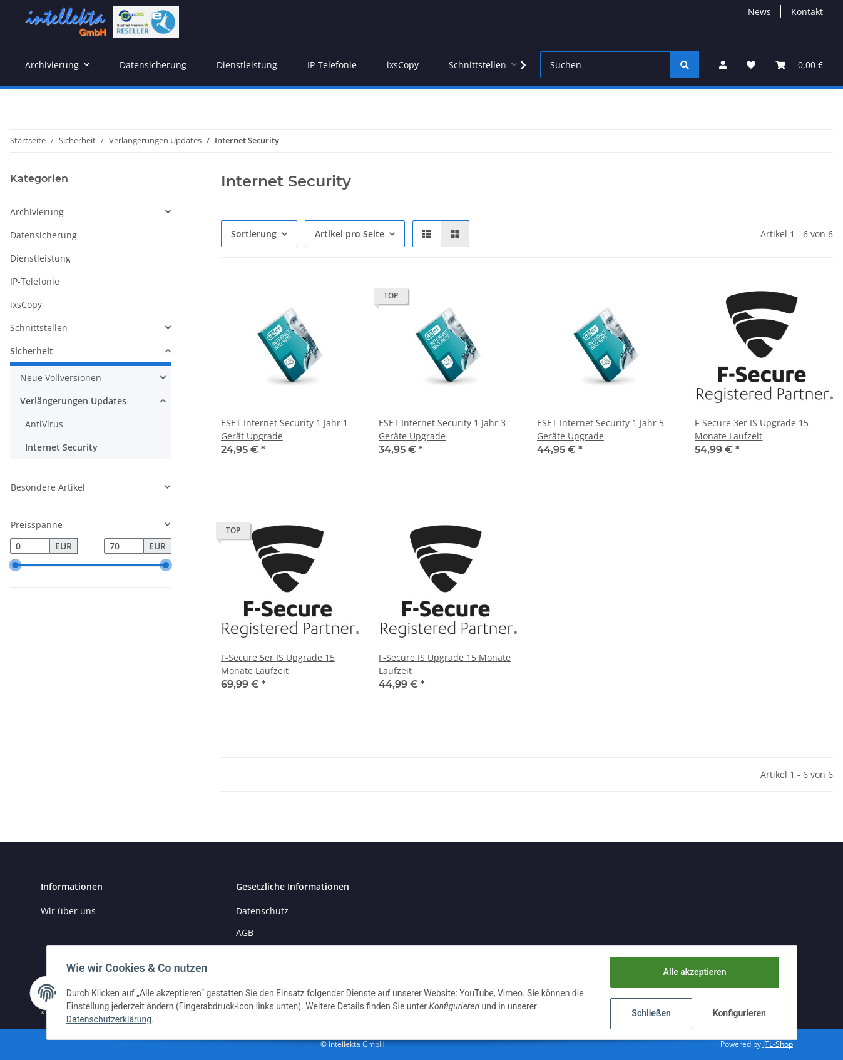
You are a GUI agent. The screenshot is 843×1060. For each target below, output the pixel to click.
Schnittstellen (39, 328)
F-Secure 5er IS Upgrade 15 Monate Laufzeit (278, 663)
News (759, 12)
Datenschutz (262, 911)
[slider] (15, 566)
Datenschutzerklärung (109, 1019)
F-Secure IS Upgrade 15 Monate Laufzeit (445, 663)
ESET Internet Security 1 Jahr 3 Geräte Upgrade (442, 429)
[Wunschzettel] (751, 64)
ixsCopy (26, 304)
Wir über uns (68, 911)
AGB (244, 933)
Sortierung (254, 234)
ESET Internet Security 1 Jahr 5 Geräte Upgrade (600, 429)
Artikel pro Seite (349, 234)
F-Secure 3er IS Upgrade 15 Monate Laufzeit (752, 429)
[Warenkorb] (799, 64)
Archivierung (37, 212)
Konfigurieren (739, 1013)
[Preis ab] (30, 546)
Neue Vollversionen (60, 378)
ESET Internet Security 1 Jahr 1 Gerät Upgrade (284, 429)
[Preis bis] (124, 546)
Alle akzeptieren (694, 972)
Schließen (651, 1013)
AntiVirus (44, 424)
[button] (723, 64)
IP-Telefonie (34, 281)
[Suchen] (605, 64)
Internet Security (61, 447)
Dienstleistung (40, 258)
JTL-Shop (778, 1044)
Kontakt (807, 12)
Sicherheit (31, 351)
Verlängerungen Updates (73, 401)
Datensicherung (43, 235)
